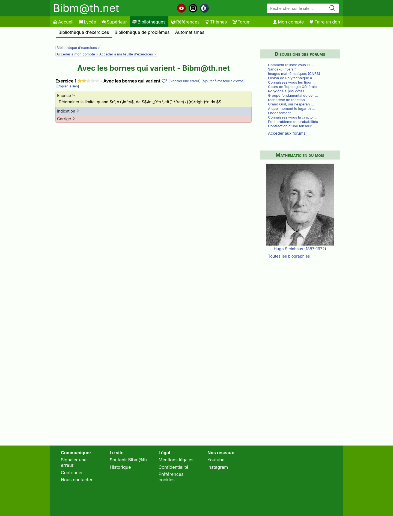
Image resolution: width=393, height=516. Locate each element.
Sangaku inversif (282, 69)
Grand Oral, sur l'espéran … (291, 104)
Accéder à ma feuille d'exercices (126, 54)
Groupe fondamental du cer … (293, 95)
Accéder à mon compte (75, 54)
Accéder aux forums (287, 133)
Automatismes (190, 32)
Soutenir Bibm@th (128, 459)
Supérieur (114, 22)
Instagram (217, 467)
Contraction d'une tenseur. (290, 126)
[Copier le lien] (67, 86)
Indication (68, 111)
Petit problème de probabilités (293, 121)
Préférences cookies (171, 476)
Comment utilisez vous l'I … (291, 65)
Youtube (216, 459)
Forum (241, 22)
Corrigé (66, 118)
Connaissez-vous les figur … (291, 82)
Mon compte (288, 22)
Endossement (279, 113)
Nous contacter (77, 479)
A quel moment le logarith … (291, 108)
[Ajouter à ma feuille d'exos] (223, 81)
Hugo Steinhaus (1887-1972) (300, 248)
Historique (120, 467)
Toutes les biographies (289, 256)
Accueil (63, 22)
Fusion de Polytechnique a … (292, 78)
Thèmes (216, 22)
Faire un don (324, 22)
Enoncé (66, 95)
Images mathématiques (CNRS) (294, 73)
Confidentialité (173, 467)
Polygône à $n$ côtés (286, 91)
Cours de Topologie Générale (292, 86)
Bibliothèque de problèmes (141, 32)
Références (185, 22)
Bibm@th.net (86, 8)
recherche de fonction (286, 100)
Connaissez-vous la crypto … (292, 117)
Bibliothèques (149, 22)
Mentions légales (176, 459)
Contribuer (72, 472)
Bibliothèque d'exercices (83, 32)
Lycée (87, 22)
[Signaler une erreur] (184, 81)
